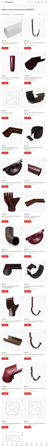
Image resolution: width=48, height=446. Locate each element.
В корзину (5, 48)
